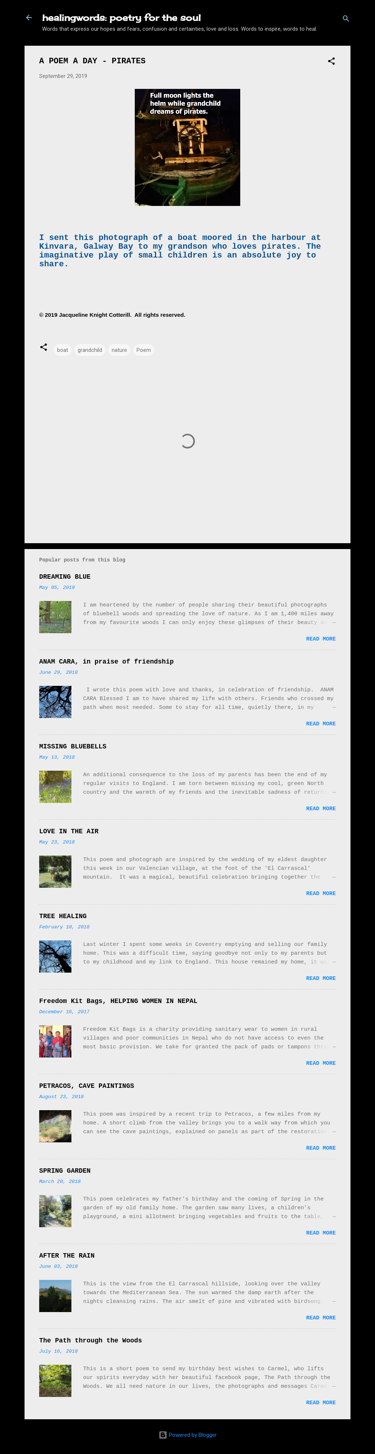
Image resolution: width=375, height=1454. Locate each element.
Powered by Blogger (188, 1435)
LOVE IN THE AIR (69, 831)
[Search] (346, 20)
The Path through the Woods (90, 1340)
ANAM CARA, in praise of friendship (106, 661)
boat (62, 350)
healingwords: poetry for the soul (121, 17)
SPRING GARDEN (64, 1171)
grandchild (90, 350)
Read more (321, 639)
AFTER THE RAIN (66, 1255)
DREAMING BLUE (64, 577)
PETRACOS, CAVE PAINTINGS (86, 1086)
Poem (144, 350)
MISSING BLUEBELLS (73, 746)
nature (119, 350)
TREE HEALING (63, 916)
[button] (331, 62)
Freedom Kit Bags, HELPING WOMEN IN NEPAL (118, 1001)
